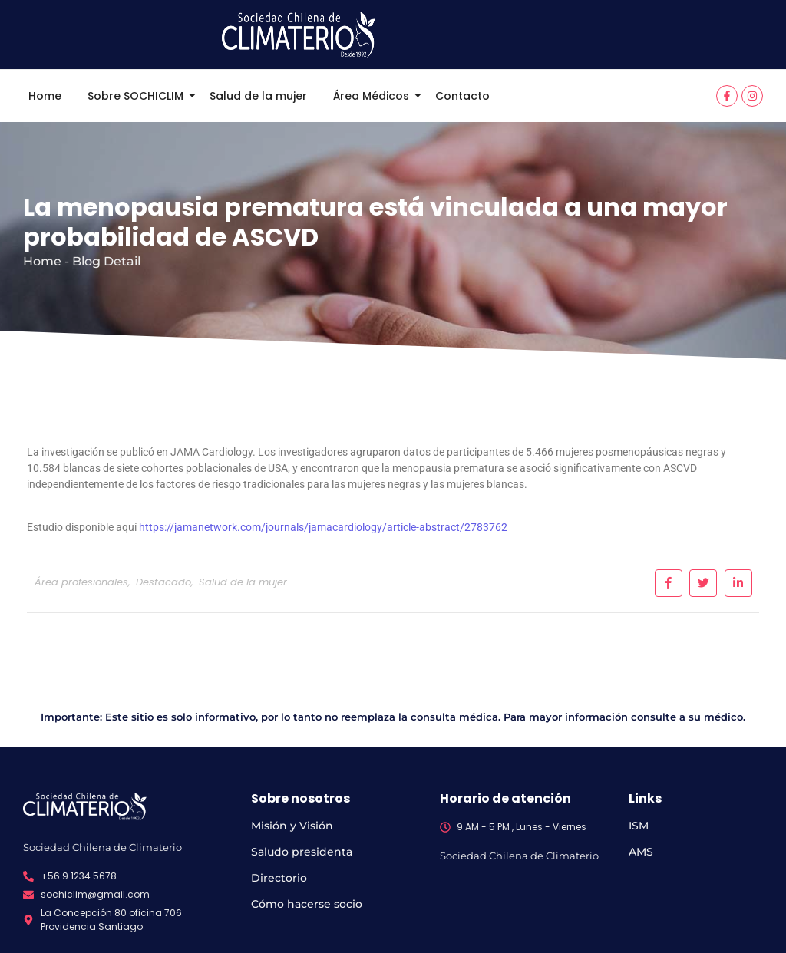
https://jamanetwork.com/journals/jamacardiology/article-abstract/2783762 (323, 527)
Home (44, 96)
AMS (641, 852)
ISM (639, 826)
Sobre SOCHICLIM (138, 96)
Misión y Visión (292, 826)
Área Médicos (373, 96)
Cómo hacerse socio (306, 904)
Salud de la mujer (258, 96)
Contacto (462, 96)
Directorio (279, 878)
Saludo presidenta (301, 852)
